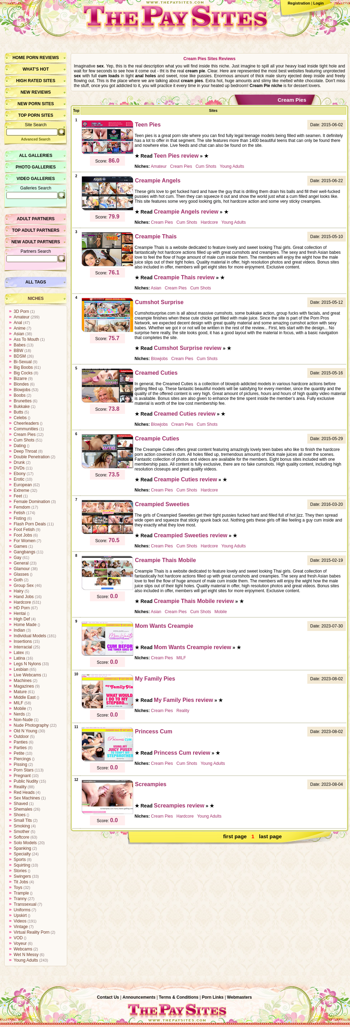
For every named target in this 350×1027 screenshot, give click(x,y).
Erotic (19, 479)
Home (19, 57)
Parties (20, 747)
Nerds (19, 714)
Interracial (23, 647)
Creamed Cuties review (185, 414)
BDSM (20, 356)
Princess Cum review (182, 753)
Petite (19, 753)
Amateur (21, 317)
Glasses (21, 574)
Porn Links (213, 997)
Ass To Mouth (26, 339)
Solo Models (25, 842)
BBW (18, 350)
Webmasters (239, 997)
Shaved (21, 803)
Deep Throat (25, 451)
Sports (20, 859)
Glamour (22, 568)
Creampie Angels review (186, 212)
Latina (19, 658)
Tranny (20, 898)
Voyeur (20, 943)
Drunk (19, 462)
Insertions (23, 641)
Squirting (22, 865)
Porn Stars (24, 770)
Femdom (22, 507)
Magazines (24, 686)
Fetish (19, 512)
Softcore (21, 837)
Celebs (20, 417)
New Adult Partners (35, 241)
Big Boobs (23, 367)
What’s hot (35, 69)
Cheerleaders (26, 423)
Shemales (23, 809)
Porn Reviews (42, 57)
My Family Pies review (183, 700)
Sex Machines (27, 798)
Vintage (21, 926)
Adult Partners (36, 218)
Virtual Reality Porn (32, 932)
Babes (20, 345)
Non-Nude (23, 719)
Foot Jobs (23, 535)
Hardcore (22, 602)
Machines (22, 680)
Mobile (20, 708)
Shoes (20, 814)
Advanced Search (35, 139)
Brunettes (22, 400)
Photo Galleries (36, 167)
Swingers (22, 876)
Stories (20, 870)
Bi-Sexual (22, 361)
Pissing (20, 764)
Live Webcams (27, 675)
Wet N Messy (26, 954)
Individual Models (30, 635)
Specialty (22, 854)
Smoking (22, 826)
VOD (18, 937)
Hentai (20, 613)
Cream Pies (25, 434)
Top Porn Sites (35, 115)
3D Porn (21, 311)
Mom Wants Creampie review (192, 647)
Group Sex (24, 585)
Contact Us (108, 997)
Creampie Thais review (184, 277)
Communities (26, 428)
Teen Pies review (176, 156)
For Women (24, 540)
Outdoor (21, 736)
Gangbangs (24, 552)
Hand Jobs (24, 596)
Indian (19, 630)
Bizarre (20, 378)
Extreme (21, 490)
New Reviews (36, 92)
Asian (19, 333)
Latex (19, 652)
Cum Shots (24, 440)
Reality (20, 786)
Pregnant (22, 775)
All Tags (36, 282)
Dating (20, 445)
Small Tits (23, 820)
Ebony (20, 473)
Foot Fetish (24, 529)
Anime (20, 328)
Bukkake (22, 406)
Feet (18, 496)
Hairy (18, 591)
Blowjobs (22, 389)
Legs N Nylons (27, 663)
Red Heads (24, 792)
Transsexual (25, 904)
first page (235, 836)
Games (20, 546)
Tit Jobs (21, 881)
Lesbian (21, 669)
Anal (18, 322)
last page (270, 836)
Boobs (20, 395)
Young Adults (26, 960)
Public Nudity (26, 781)
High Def (22, 619)
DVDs (19, 468)
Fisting (20, 518)
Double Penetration (32, 456)
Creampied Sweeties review (190, 535)
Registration (299, 3)
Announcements (138, 997)
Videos (20, 921)
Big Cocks (23, 373)
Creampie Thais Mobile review (194, 601)
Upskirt (20, 915)
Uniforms (22, 909)
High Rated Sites (35, 80)
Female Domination (32, 501)
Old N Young (25, 730)
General (21, 563)
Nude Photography (31, 725)
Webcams (23, 949)
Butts (18, 412)
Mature (20, 691)
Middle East (25, 697)
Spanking (22, 848)
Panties (21, 742)
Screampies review (179, 806)
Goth (18, 579)
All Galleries (35, 155)
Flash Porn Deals (30, 524)
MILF (18, 703)
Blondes (21, 384)
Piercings (22, 758)
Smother (21, 831)
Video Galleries (35, 178)
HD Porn (22, 607)
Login (318, 3)
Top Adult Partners (35, 230)
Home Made (25, 624)
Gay (17, 557)
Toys (18, 887)
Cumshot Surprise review (188, 348)
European (23, 484)
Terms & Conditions (178, 997)
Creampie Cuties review (185, 479)
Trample (21, 893)
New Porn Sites (36, 103)
